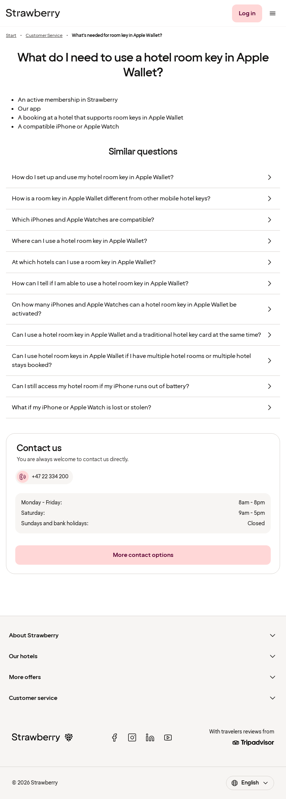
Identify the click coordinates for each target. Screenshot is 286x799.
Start (11, 36)
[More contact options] (143, 555)
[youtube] (167, 737)
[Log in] (247, 13)
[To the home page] (33, 13)
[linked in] (150, 737)
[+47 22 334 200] (44, 476)
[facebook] (114, 737)
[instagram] (132, 737)
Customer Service (44, 36)
